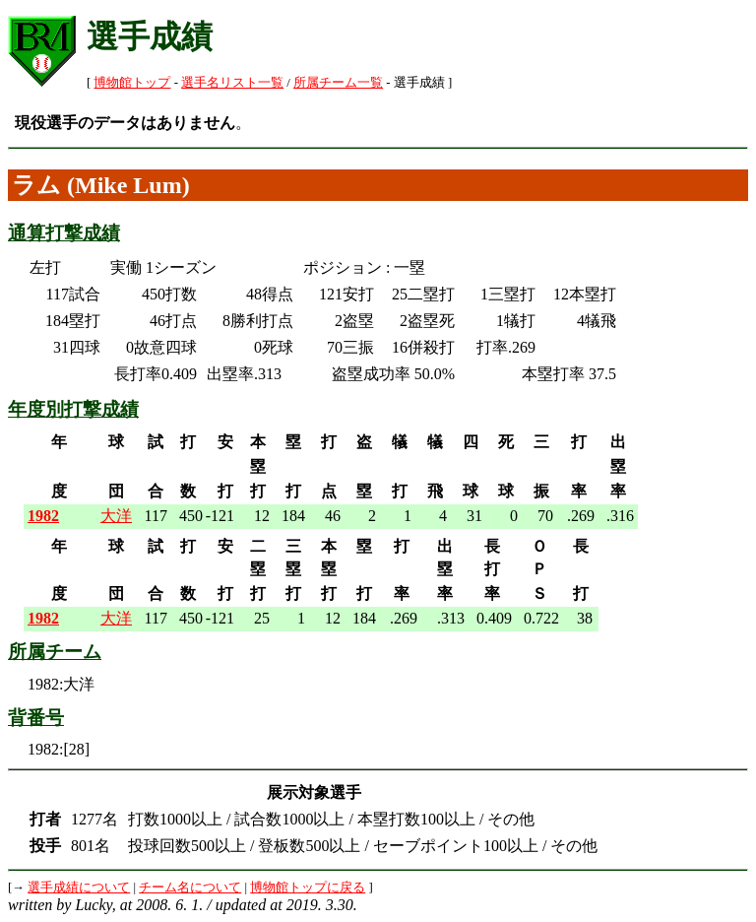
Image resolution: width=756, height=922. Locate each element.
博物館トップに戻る (307, 887)
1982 (43, 515)
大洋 (116, 515)
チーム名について (190, 887)
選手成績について (79, 887)
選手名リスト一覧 (232, 83)
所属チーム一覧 (338, 83)
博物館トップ (132, 83)
